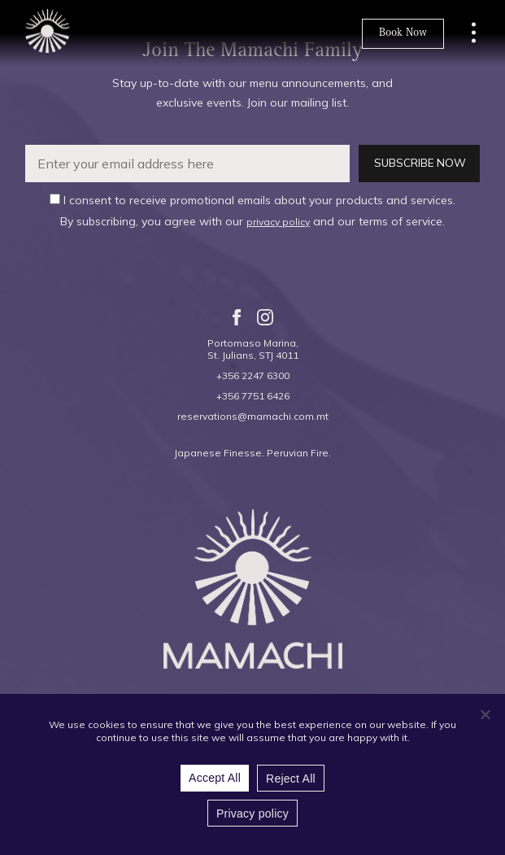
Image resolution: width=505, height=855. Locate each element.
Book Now (403, 33)
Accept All (215, 777)
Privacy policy (252, 813)
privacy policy (278, 222)
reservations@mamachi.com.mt (253, 416)
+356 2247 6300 (253, 375)
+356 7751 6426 (253, 396)
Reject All (291, 778)
